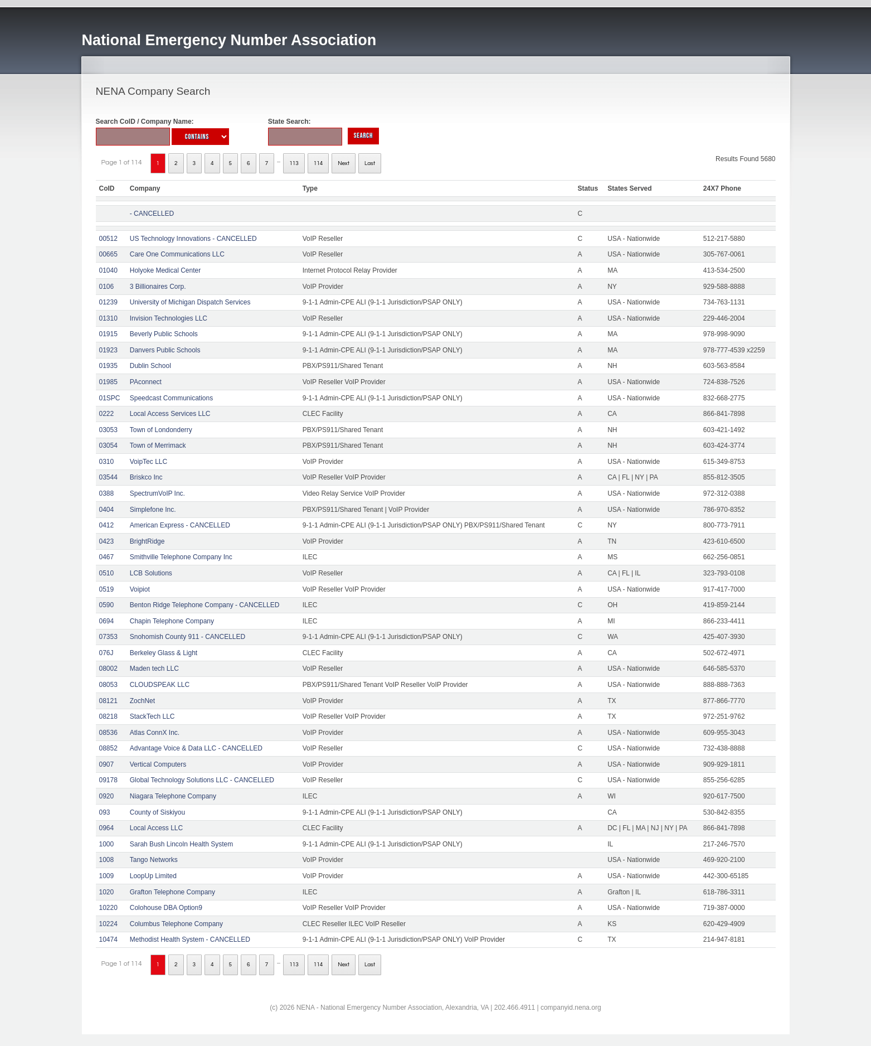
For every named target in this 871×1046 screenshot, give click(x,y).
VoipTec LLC (148, 462)
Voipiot (140, 589)
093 (104, 812)
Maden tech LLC (154, 668)
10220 (108, 908)
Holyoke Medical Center (165, 270)
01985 (108, 382)
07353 (108, 637)
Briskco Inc (146, 477)
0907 (106, 764)
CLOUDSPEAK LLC (159, 685)
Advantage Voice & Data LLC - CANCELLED (196, 748)
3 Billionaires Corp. (158, 286)
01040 (108, 270)
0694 (106, 621)
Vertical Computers (158, 764)
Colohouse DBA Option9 (166, 908)
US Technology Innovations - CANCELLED (193, 239)
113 (294, 163)
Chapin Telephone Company (172, 621)
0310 (106, 462)
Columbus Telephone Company (176, 924)
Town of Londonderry (161, 430)
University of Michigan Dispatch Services (190, 302)
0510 (106, 573)
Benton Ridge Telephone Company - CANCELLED (205, 605)
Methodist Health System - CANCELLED (190, 939)
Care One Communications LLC (177, 254)
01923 (108, 350)
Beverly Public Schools (164, 334)
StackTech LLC (152, 716)
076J (106, 653)
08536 (108, 733)
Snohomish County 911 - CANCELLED (187, 637)
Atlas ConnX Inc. (154, 733)
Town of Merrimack (158, 445)
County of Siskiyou (157, 812)
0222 (106, 414)
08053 (108, 685)
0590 (106, 605)
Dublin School (150, 366)
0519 (106, 589)
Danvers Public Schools (165, 350)
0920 (106, 796)
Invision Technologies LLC (168, 318)
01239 (108, 302)
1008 (106, 860)
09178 (108, 780)
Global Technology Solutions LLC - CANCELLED (202, 780)
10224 (108, 924)
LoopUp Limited (153, 876)
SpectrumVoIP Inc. (157, 493)
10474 (108, 939)
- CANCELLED (152, 213)
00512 (108, 239)
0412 (106, 525)
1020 (106, 892)
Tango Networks (154, 860)
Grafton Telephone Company (172, 892)
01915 (108, 334)
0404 (106, 510)
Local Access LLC (156, 828)
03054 (108, 445)
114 (318, 163)
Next (343, 163)
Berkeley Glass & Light (163, 653)
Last (369, 163)
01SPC (109, 398)
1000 (106, 844)
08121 (108, 701)
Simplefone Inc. (153, 510)
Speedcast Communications (171, 398)
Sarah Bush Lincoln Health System (181, 844)
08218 (108, 716)
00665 (108, 254)
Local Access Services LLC (170, 414)
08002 (108, 668)
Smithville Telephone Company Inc (181, 557)
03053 (108, 430)
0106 (106, 286)
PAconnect (146, 382)
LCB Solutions (151, 573)
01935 (108, 366)
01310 (108, 318)
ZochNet (142, 701)
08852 (108, 748)
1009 (106, 876)
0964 (106, 828)
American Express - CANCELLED (180, 525)
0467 (106, 557)
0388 (106, 493)
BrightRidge (147, 541)
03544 (108, 477)
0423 (106, 541)
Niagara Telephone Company (173, 796)
